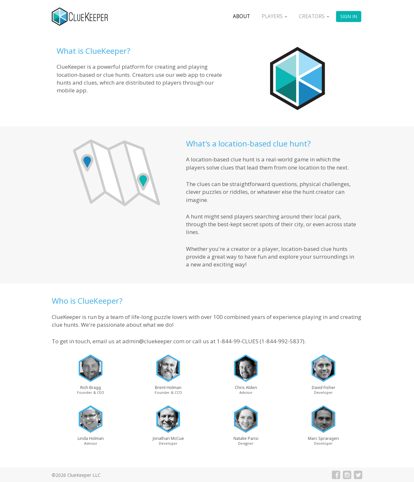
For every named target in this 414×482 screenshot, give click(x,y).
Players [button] (274, 16)
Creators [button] (314, 16)
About (241, 16)
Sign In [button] (348, 16)
